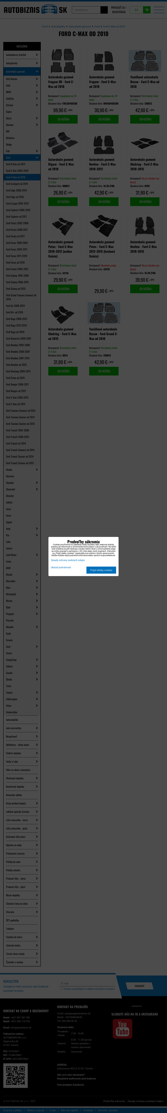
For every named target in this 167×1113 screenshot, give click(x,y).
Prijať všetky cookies (101, 570)
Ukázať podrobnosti (61, 567)
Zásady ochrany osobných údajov (68, 560)
